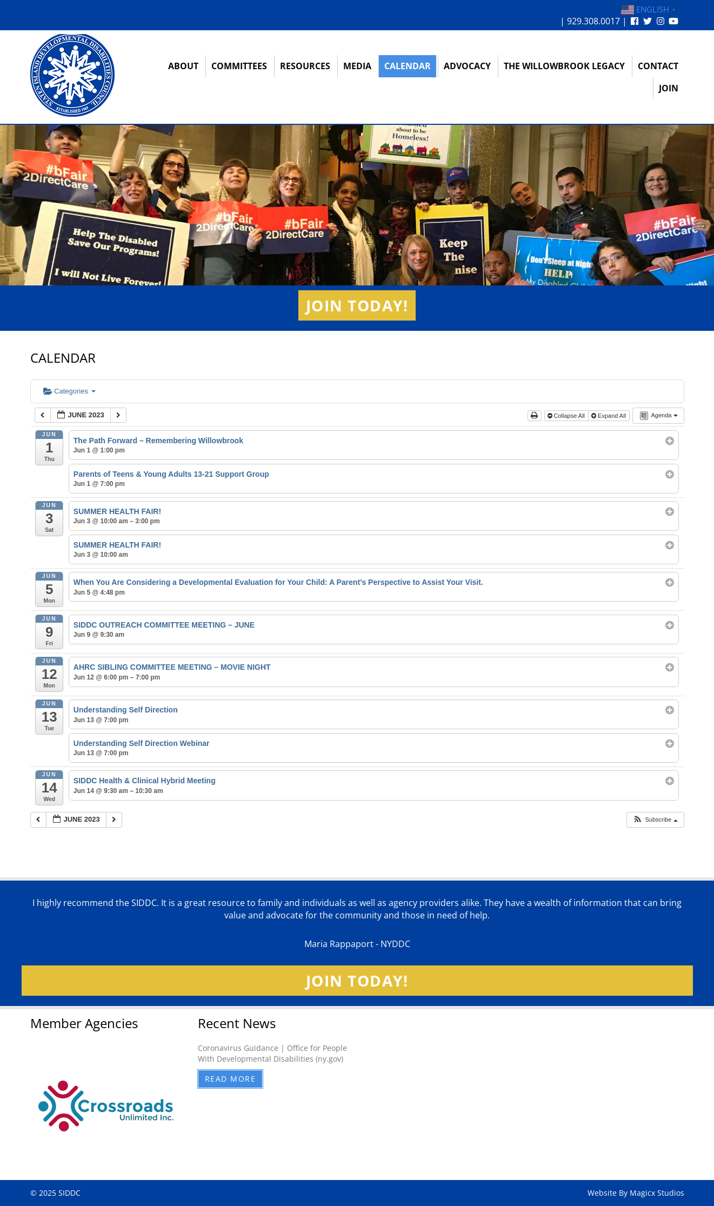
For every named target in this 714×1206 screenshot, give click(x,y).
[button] (655, 819)
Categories (69, 391)
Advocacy (467, 66)
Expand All (609, 415)
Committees (239, 66)
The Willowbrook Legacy (564, 66)
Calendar (407, 66)
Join (668, 88)
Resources (305, 66)
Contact (658, 66)
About (183, 66)
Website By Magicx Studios (636, 1193)
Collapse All (567, 415)
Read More (230, 1079)
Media (357, 66)
